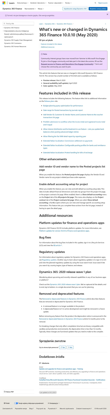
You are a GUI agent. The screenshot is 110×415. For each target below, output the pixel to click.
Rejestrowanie (102, 3)
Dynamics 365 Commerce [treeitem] (12, 43)
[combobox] (18, 23)
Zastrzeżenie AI (7, 408)
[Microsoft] (4, 3)
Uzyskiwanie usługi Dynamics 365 (75, 9)
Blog (30, 408)
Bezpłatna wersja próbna (98, 9)
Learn (41, 24)
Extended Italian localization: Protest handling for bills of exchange (67, 152)
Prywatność (52, 408)
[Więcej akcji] (105, 24)
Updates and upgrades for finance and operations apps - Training (61, 369)
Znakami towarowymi (83, 408)
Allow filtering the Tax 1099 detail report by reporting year (64, 136)
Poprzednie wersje (21, 408)
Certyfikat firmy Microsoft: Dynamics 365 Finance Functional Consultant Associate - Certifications (72, 380)
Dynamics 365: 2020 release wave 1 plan (65, 284)
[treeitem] (18, 27)
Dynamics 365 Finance (64, 24)
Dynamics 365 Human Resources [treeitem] (15, 46)
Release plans (49, 101)
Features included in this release (51, 44)
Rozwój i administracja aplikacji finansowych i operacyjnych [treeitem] (19, 35)
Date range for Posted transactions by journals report (63, 110)
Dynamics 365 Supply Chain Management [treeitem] (18, 40)
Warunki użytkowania (67, 408)
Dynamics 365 (50, 24)
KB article (56, 245)
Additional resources (47, 47)
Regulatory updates (49, 260)
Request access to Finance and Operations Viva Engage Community (67, 64)
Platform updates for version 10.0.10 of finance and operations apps (64, 231)
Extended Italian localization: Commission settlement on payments (67, 141)
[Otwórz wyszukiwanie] (95, 3)
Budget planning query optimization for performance (63, 105)
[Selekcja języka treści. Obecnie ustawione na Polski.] (7, 403)
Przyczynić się (40, 408)
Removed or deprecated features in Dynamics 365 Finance (64, 299)
